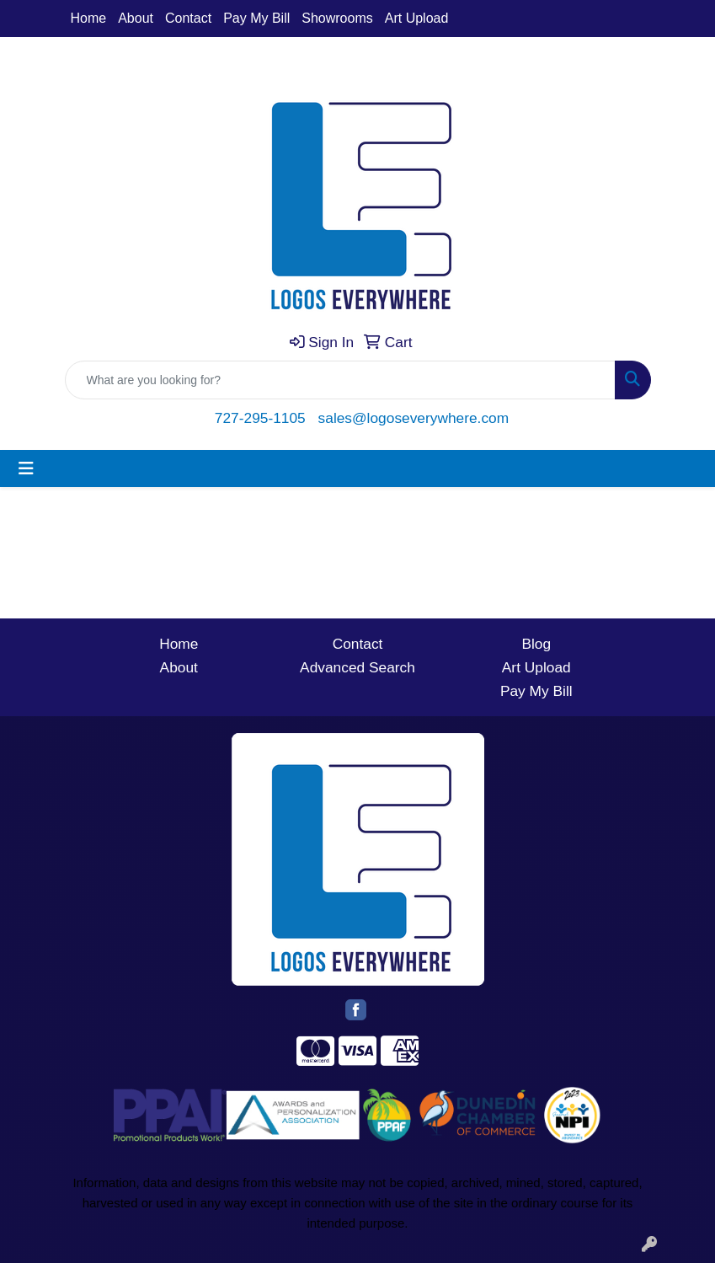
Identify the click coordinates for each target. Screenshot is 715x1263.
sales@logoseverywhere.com (414, 417)
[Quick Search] (340, 380)
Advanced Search (357, 667)
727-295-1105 (260, 417)
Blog (536, 643)
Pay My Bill (256, 18)
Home (89, 18)
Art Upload (417, 18)
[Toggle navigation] (26, 468)
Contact (188, 18)
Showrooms (336, 18)
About (135, 18)
